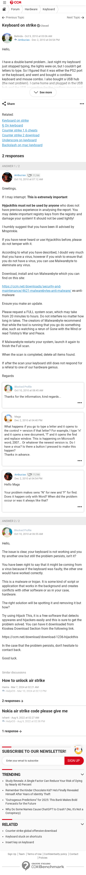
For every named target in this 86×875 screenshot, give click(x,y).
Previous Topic (15, 17)
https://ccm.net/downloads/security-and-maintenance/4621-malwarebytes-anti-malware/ (36, 288)
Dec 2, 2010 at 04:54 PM (46, 39)
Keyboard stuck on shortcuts (23, 836)
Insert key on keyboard (19, 842)
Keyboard (49, 9)
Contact (74, 854)
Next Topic (73, 17)
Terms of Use (34, 854)
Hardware (31, 9)
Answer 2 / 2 (11, 521)
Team (22, 854)
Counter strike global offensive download (31, 830)
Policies (43, 857)
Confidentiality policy (55, 854)
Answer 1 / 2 (11, 166)
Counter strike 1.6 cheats (19, 130)
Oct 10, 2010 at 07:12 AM (28, 179)
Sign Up (12, 854)
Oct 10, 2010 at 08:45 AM (28, 390)
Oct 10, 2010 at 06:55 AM (28, 533)
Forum (15, 9)
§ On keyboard (12, 125)
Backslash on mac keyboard (22, 145)
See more (45, 92)
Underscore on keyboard (19, 140)
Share (11, 103)
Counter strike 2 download (20, 135)
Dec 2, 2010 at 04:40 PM (28, 420)
